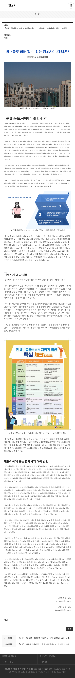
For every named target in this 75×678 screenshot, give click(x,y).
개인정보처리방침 (9, 656)
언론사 (12, 5)
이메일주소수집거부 (48, 656)
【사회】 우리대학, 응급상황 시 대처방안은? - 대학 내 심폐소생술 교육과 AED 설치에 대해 (44, 638)
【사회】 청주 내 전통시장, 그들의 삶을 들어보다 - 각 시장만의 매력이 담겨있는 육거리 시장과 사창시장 (44, 644)
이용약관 (43, 662)
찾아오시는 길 (7, 662)
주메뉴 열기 (71, 5)
